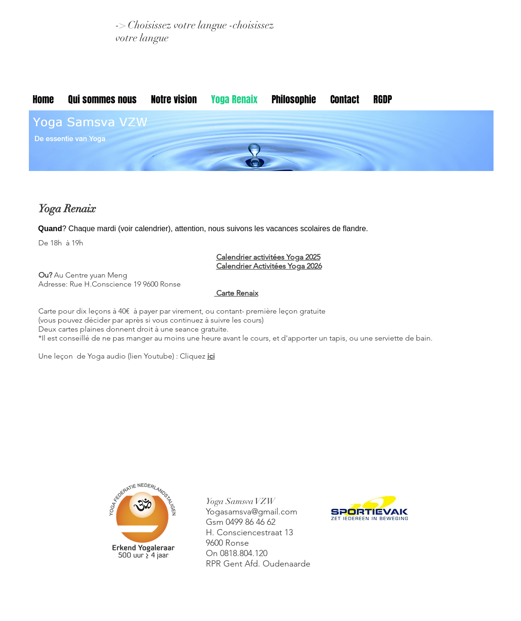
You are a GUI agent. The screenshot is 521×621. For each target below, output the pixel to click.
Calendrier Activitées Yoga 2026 (269, 265)
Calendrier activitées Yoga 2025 (268, 256)
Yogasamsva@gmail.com (251, 511)
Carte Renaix (236, 292)
